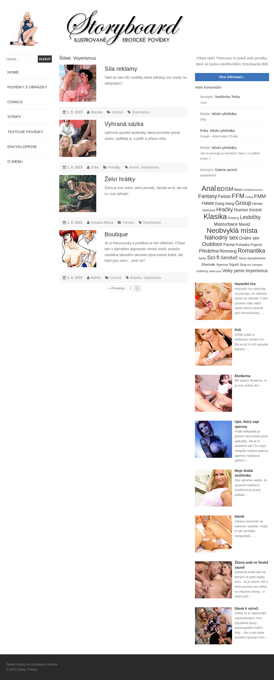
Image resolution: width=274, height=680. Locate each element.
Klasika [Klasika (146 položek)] (215, 216)
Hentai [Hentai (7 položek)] (257, 204)
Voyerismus (141, 112)
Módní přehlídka (224, 114)
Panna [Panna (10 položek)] (229, 245)
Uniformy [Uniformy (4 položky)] (202, 271)
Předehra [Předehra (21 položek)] (209, 251)
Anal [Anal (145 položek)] (208, 189)
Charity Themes (27, 669)
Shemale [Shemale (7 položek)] (208, 265)
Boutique (116, 234)
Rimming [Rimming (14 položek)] (228, 251)
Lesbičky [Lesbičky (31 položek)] (250, 217)
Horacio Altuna (102, 222)
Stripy (14, 117)
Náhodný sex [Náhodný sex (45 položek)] (221, 238)
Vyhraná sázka (124, 124)
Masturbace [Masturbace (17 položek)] (226, 224)
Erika (95, 167)
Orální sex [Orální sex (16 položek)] (249, 238)
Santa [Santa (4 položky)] (202, 258)
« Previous (116, 288)
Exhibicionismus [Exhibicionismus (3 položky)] (253, 189)
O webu (15, 161)
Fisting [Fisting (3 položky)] (249, 196)
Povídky (114, 167)
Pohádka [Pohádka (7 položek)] (243, 245)
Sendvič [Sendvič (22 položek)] (229, 257)
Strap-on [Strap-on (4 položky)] (245, 265)
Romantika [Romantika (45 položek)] (251, 251)
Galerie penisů (226, 170)
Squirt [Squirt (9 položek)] (234, 264)
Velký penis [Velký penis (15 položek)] (233, 270)
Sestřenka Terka (227, 97)
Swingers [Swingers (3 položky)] (257, 264)
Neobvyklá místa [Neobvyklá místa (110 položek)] (232, 231)
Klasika (135, 278)
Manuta (96, 112)
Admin (96, 278)
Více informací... (232, 77)
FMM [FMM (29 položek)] (260, 196)
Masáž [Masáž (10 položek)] (244, 224)
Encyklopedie (22, 147)
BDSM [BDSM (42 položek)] (225, 189)
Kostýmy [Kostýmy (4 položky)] (233, 218)
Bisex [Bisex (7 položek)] (238, 190)
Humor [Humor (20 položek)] (241, 209)
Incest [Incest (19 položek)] (255, 209)
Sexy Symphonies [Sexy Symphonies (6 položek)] (252, 258)
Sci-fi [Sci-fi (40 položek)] (213, 258)
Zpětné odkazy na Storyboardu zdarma (31, 664)
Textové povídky (25, 132)
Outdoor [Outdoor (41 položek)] (212, 244)
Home (13, 72)
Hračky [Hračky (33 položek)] (224, 210)
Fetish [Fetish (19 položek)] (224, 196)
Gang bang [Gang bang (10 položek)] (224, 203)
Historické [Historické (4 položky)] (208, 210)
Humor (134, 167)
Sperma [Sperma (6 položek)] (222, 265)
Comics (117, 112)
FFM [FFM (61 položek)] (238, 196)
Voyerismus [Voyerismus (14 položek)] (256, 270)
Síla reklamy (121, 68)
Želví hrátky (120, 179)
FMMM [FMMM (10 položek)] (208, 203)
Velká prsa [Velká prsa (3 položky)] (215, 271)
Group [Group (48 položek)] (243, 203)
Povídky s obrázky (27, 87)
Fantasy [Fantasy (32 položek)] (207, 196)
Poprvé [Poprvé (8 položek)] (256, 245)
